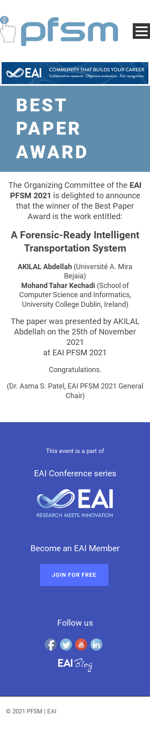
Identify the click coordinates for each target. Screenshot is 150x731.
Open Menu (141, 31)
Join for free (74, 575)
